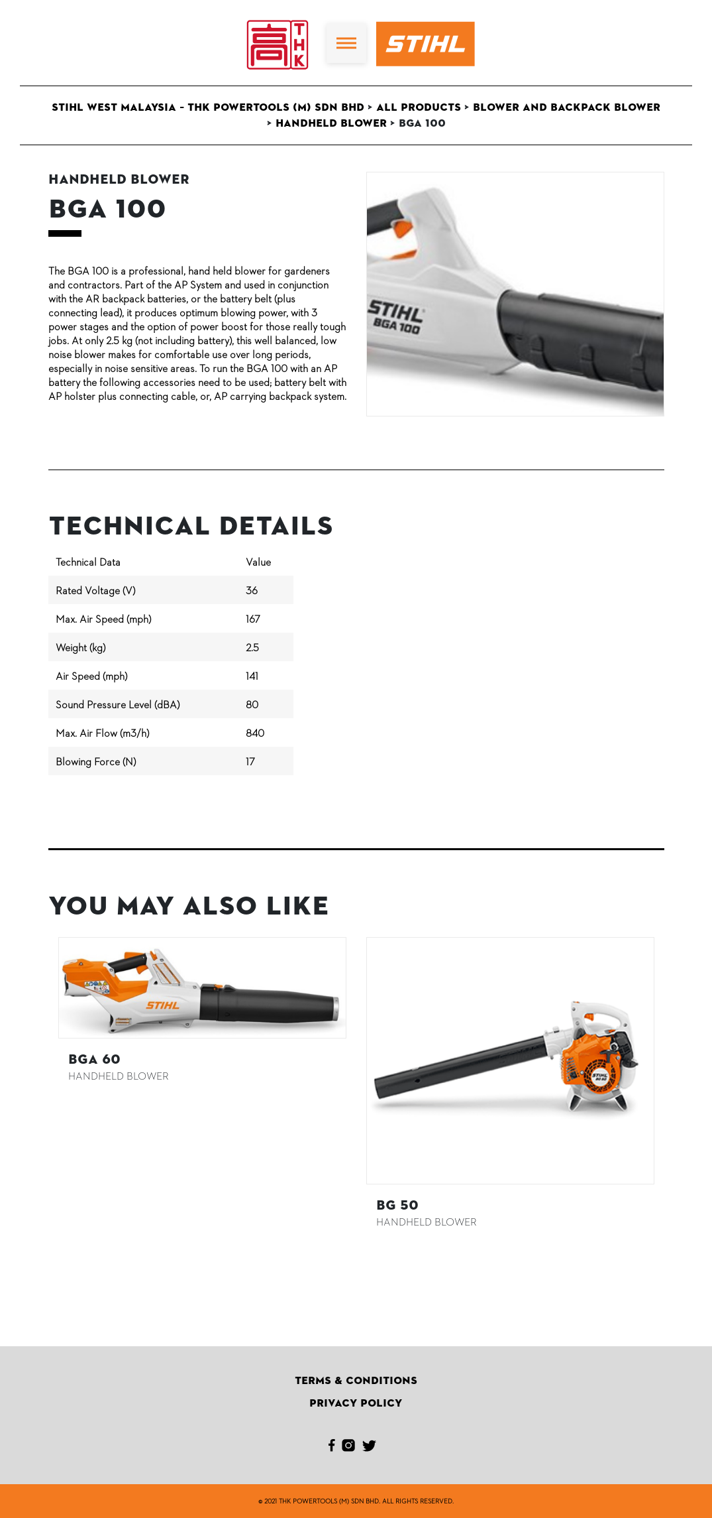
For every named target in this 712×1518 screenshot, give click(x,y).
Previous (38, 1083)
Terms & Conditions (356, 1380)
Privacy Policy (355, 1403)
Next (674, 1083)
